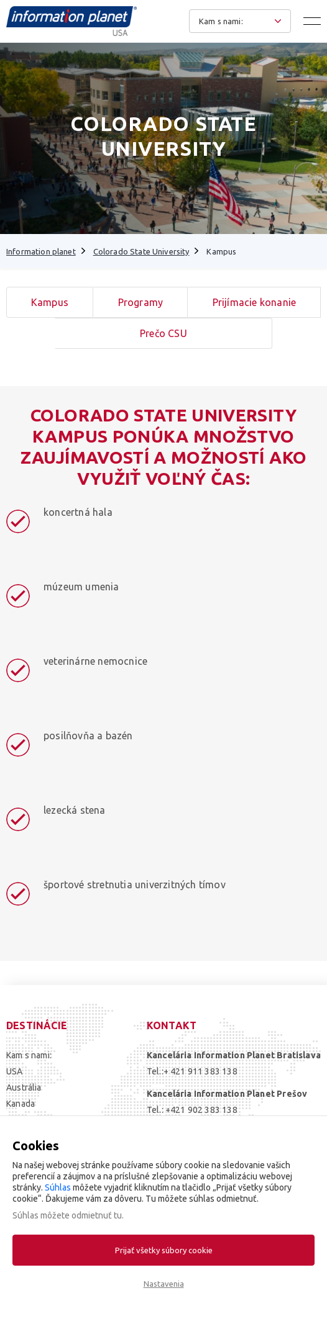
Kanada (20, 1104)
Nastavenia (164, 1283)
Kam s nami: (29, 1055)
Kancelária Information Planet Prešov (227, 1094)
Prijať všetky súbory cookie (164, 1250)
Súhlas (58, 1187)
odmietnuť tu (96, 1215)
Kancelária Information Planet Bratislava (234, 1055)
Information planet (41, 251)
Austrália (24, 1087)
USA (14, 1071)
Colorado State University (141, 251)
